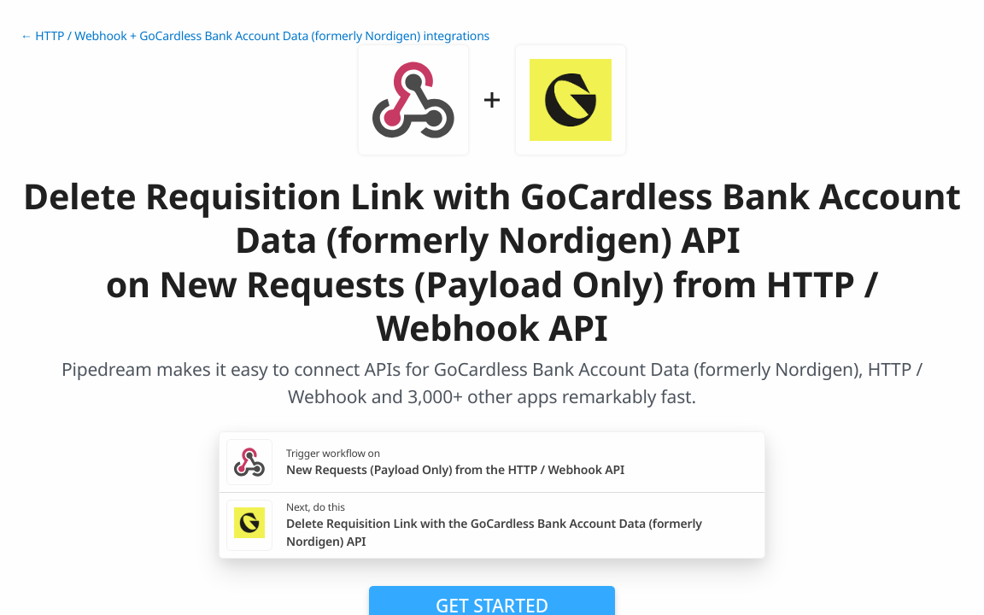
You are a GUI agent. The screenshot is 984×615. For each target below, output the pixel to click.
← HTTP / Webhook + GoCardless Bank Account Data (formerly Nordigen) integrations (254, 36)
